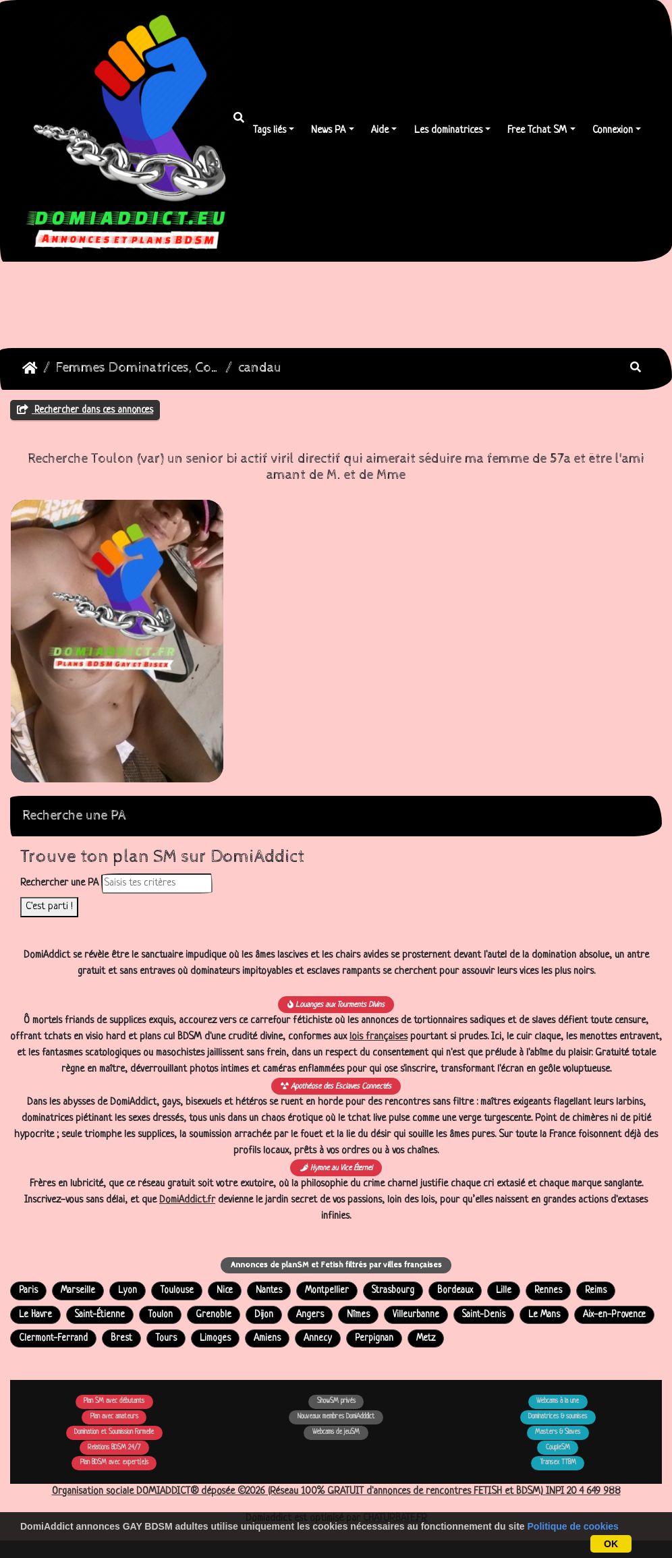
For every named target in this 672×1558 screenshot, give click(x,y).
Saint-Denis (483, 1315)
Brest (121, 1338)
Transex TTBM (558, 1462)
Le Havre (35, 1315)
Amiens (267, 1338)
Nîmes (358, 1315)
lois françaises (378, 1037)
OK (611, 1543)
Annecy (318, 1338)
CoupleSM (558, 1447)
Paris (28, 1291)
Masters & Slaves (557, 1432)
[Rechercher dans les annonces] (157, 883)
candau (259, 368)
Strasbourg (393, 1291)
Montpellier (327, 1291)
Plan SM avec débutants (114, 1401)
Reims (596, 1291)
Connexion (612, 130)
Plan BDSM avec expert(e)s (114, 1462)
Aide (380, 130)
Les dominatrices (448, 130)
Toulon (160, 1315)
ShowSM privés (336, 1401)
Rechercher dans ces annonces (85, 410)
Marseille (78, 1291)
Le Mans (544, 1315)
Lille (503, 1291)
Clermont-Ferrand (53, 1338)
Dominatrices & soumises (557, 1416)
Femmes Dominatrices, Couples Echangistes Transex (138, 368)
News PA (328, 130)
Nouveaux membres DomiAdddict (336, 1416)
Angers (310, 1315)
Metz (425, 1338)
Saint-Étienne (100, 1315)
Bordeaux (455, 1291)
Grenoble (213, 1315)
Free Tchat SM (537, 130)
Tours (166, 1338)
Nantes (269, 1291)
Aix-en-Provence (614, 1315)
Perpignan (374, 1338)
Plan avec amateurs (114, 1416)
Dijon (263, 1315)
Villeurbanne (416, 1315)
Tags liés (269, 130)
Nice (225, 1291)
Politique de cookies (573, 1526)
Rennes (548, 1291)
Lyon (127, 1291)
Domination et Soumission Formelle (114, 1432)
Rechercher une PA (59, 883)
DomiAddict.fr (187, 1200)
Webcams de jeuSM (336, 1432)
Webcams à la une (557, 1401)
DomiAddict (30, 368)
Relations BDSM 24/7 (114, 1447)
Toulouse (177, 1291)
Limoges (215, 1338)
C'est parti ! (49, 907)
